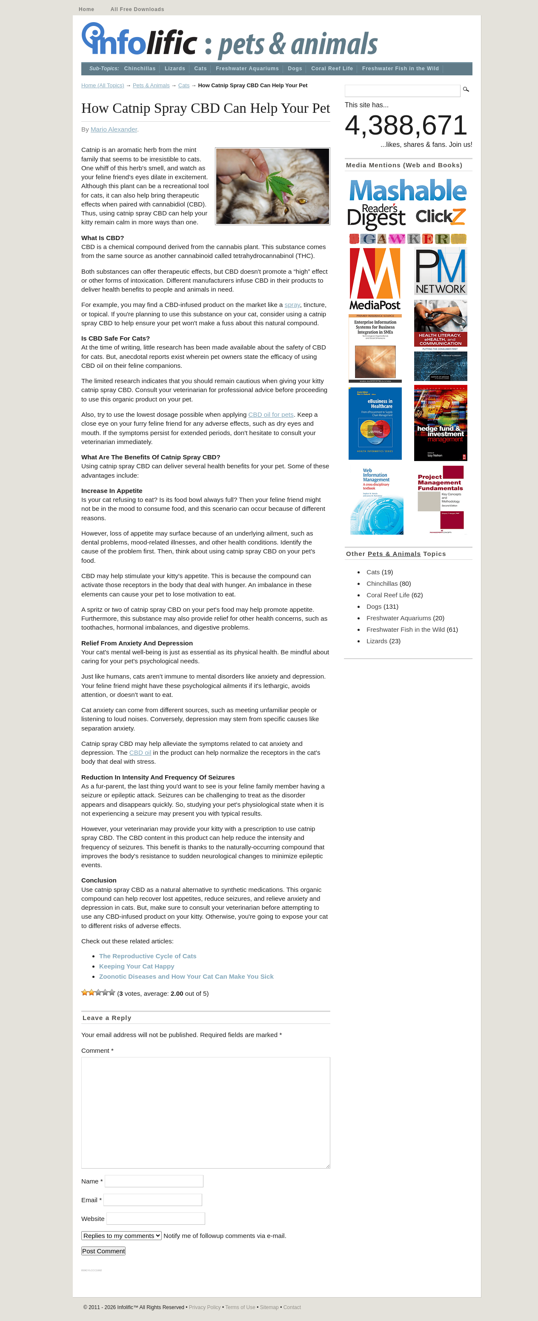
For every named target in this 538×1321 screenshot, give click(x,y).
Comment (97, 1050)
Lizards (175, 69)
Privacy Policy (205, 1307)
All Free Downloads (137, 9)
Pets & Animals (151, 85)
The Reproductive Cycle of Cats (148, 956)
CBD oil (140, 752)
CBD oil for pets (271, 414)
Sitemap (269, 1307)
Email (91, 1200)
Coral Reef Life (332, 69)
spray (292, 304)
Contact (292, 1307)
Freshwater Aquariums (247, 69)
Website (93, 1218)
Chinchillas (140, 69)
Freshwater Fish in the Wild (400, 69)
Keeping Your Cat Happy (137, 966)
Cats (201, 69)
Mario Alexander (114, 129)
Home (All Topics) (102, 85)
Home (86, 9)
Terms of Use (240, 1307)
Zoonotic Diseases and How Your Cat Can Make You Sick (186, 976)
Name (92, 1181)
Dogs (295, 69)
